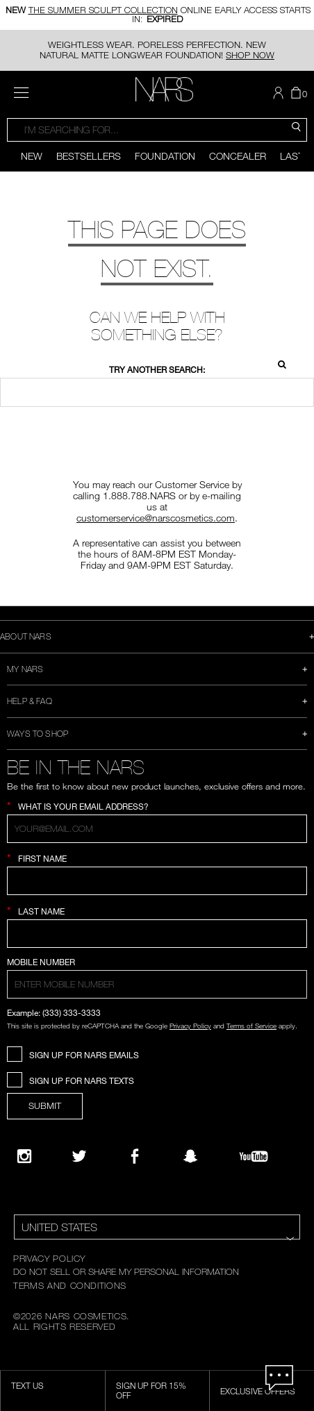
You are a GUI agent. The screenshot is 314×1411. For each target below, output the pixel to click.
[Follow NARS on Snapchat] (190, 1156)
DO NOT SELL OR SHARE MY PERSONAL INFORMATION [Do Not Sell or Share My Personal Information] (126, 1271)
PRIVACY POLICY (49, 1258)
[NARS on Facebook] (135, 1156)
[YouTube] (253, 1156)
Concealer (237, 156)
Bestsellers (88, 156)
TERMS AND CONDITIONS (69, 1285)
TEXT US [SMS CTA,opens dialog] (27, 1385)
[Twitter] (79, 1156)
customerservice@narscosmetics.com (155, 518)
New (31, 156)
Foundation (165, 156)
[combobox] (157, 130)
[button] (280, 93)
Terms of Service (251, 1025)
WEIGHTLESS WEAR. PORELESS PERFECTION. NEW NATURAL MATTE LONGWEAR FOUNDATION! (157, 49)
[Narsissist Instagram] (24, 1156)
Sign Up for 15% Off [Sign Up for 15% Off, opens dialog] (151, 1390)
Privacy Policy (190, 1025)
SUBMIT (44, 1105)
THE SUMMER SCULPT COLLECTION (103, 11)
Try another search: (157, 369)
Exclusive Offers (257, 1390)
